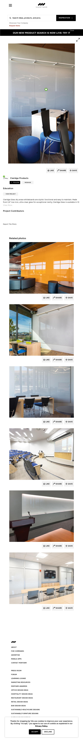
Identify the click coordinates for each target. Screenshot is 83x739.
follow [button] (16, 182)
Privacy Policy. (41, 726)
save (74, 170)
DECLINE (48, 732)
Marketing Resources (20, 682)
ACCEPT (34, 732)
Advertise (15, 655)
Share (58, 298)
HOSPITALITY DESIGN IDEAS (22, 694)
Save (70, 298)
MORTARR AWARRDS (19, 686)
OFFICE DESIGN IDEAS (19, 690)
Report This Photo (10, 224)
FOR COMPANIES (17, 651)
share (62, 170)
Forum (14, 674)
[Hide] (72, 30)
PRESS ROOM (16, 670)
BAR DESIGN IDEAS (18, 705)
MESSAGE (28, 182)
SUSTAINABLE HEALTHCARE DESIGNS (25, 709)
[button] (10, 5)
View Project (11, 194)
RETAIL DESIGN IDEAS (19, 702)
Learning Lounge (18, 678)
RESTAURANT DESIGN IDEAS (22, 698)
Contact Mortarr (19, 663)
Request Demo (14, 25)
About (14, 647)
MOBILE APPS (16, 659)
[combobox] (66, 18)
